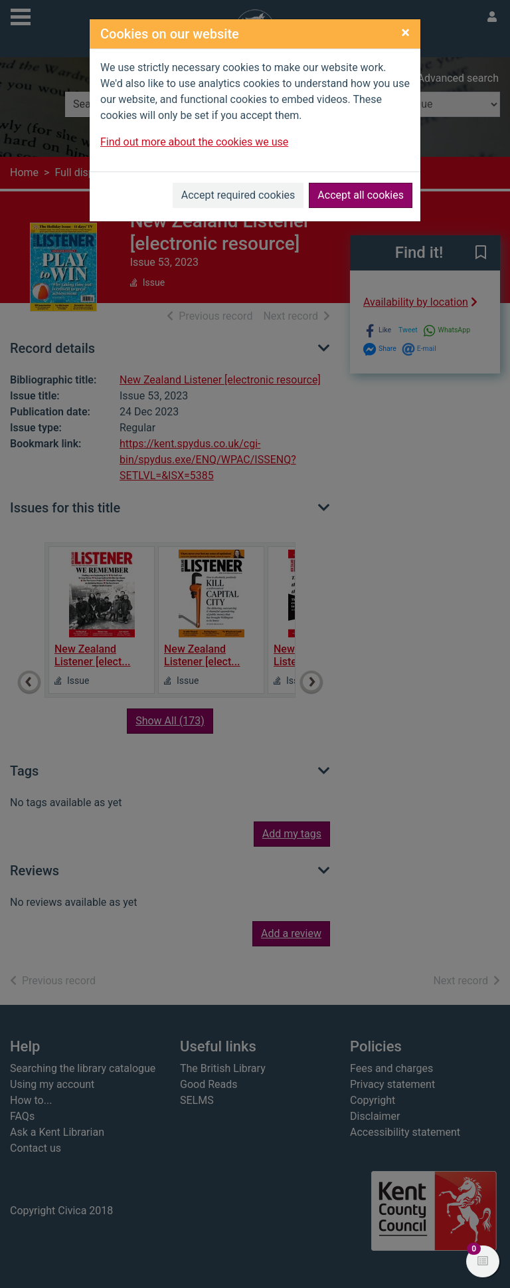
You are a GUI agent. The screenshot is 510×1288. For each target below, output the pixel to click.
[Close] (405, 32)
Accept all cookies (360, 195)
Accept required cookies (238, 195)
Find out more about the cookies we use (194, 142)
